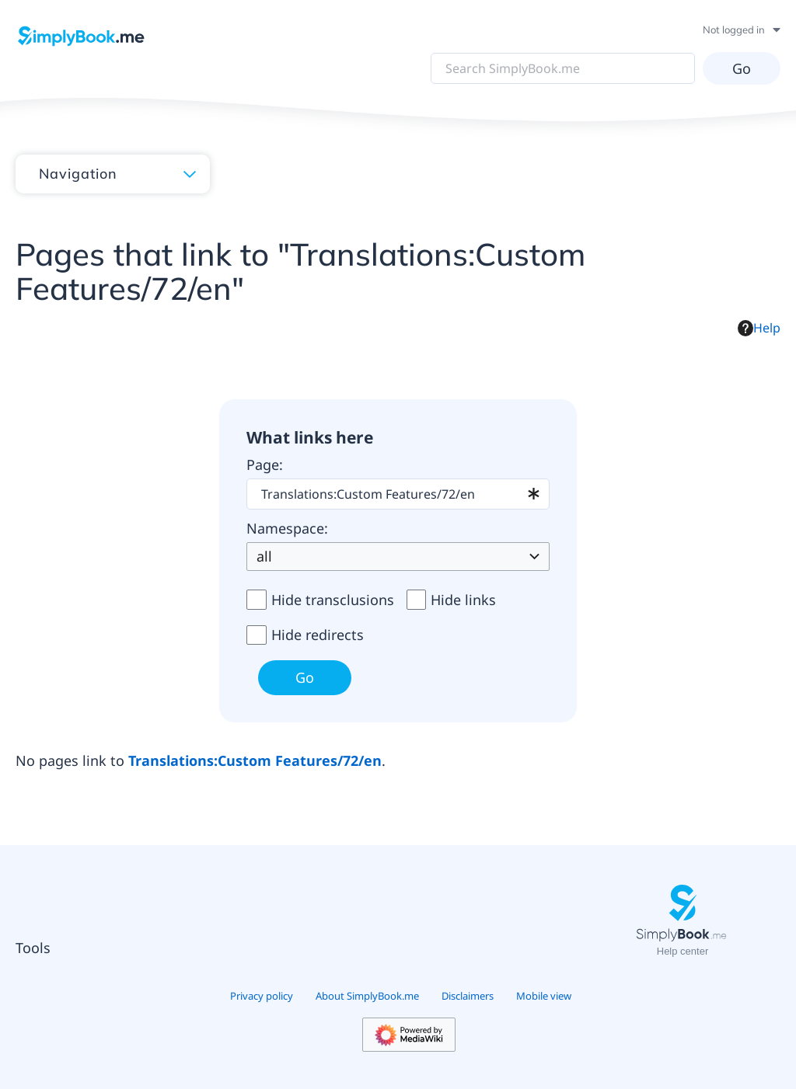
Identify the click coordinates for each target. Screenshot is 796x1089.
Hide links (463, 599)
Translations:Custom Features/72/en (255, 760)
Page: (264, 464)
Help (759, 327)
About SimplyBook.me (367, 996)
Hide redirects (317, 634)
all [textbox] (264, 556)
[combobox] (398, 494)
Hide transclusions (332, 599)
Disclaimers (468, 996)
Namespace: (287, 528)
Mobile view (543, 996)
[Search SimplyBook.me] (563, 68)
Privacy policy (261, 996)
